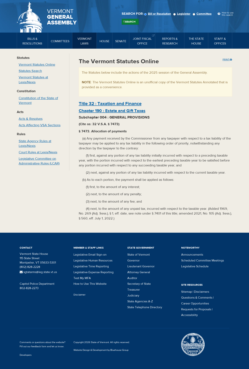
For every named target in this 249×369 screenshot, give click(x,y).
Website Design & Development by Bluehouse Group (100, 350)
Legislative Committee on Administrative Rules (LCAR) (39, 161)
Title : (110, 104)
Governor (133, 260)
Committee (203, 14)
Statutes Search (30, 71)
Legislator (182, 14)
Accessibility (189, 315)
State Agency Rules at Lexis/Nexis (35, 143)
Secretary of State (139, 284)
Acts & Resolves (31, 119)
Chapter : (112, 110)
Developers (26, 355)
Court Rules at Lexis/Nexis (38, 152)
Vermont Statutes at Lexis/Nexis (33, 79)
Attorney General (138, 272)
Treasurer (133, 290)
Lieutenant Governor (141, 266)
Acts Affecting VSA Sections (39, 125)
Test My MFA (82, 278)
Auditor (132, 278)
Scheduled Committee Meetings (202, 260)
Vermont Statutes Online (37, 64)
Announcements (192, 255)
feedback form (38, 346)
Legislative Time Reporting (91, 266)
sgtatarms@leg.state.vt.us (38, 272)
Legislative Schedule (195, 266)
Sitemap (186, 292)
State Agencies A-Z (140, 301)
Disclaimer (79, 294)
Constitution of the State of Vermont (38, 100)
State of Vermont (138, 255)
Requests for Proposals (196, 309)
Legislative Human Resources (92, 260)
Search (130, 21)
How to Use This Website (90, 284)
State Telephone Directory (144, 307)
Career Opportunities (195, 303)
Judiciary (133, 295)
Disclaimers (201, 292)
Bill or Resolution (158, 14)
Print (227, 59)
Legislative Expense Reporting (93, 272)
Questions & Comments (196, 298)
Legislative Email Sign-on (90, 255)
